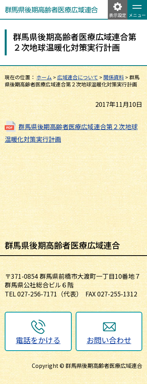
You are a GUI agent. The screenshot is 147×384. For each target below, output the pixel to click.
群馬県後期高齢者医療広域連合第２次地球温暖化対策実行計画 (71, 133)
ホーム (44, 77)
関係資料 (113, 77)
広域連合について (77, 77)
